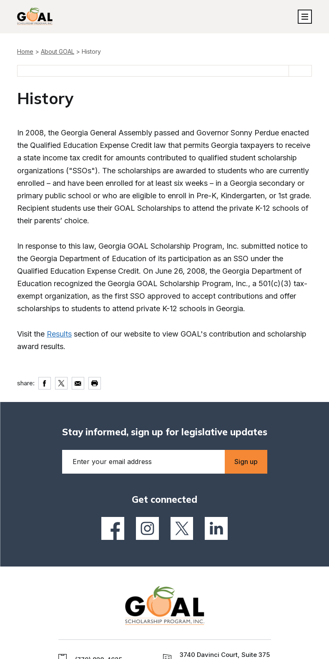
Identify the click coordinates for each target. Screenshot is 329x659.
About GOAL (57, 51)
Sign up (246, 461)
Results (59, 334)
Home (25, 51)
